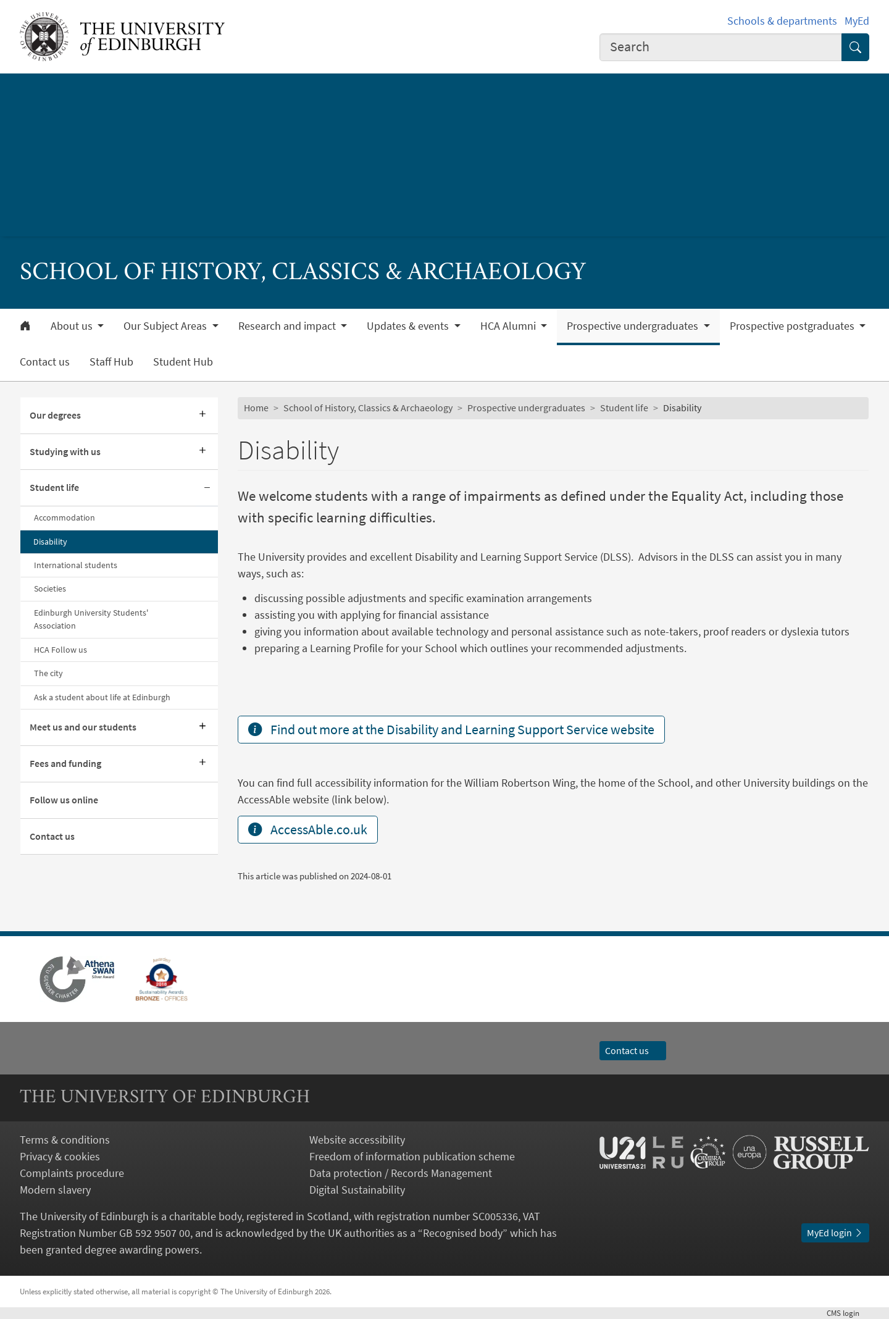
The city (48, 673)
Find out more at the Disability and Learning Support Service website (451, 729)
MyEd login (835, 1232)
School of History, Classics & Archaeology (368, 407)
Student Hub (183, 362)
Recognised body (463, 1233)
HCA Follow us (60, 649)
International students (75, 565)
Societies (50, 588)
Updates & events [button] (409, 326)
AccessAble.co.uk (307, 829)
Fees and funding (65, 763)
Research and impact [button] (288, 326)
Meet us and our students (83, 727)
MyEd (857, 21)
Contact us (45, 362)
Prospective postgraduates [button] (793, 326)
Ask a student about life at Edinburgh (102, 697)
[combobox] (721, 47)
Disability (50, 541)
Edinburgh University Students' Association (91, 619)
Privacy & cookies (60, 1156)
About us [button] (73, 326)
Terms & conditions (65, 1140)
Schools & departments (782, 21)
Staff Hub (111, 362)
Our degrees (55, 415)
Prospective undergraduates (526, 407)
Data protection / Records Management (400, 1173)
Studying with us (65, 451)
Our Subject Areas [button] (166, 326)
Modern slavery (55, 1190)
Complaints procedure (72, 1173)
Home (256, 407)
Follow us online (64, 799)
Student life (54, 487)
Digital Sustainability (357, 1190)
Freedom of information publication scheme (412, 1156)
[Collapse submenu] (207, 488)
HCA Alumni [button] (509, 326)
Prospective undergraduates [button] (634, 326)
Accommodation (64, 517)
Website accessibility (357, 1140)
